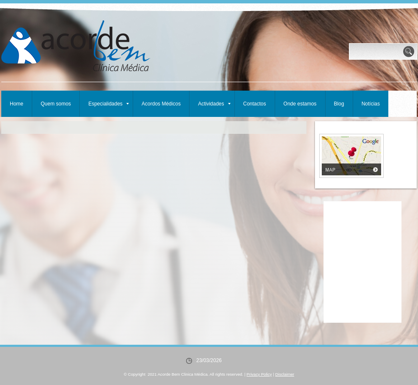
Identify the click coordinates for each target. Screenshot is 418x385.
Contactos (254, 104)
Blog (339, 104)
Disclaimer (284, 374)
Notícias (371, 104)
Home (16, 104)
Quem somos (56, 104)
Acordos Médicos (161, 104)
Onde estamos (300, 104)
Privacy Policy (259, 374)
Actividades (214, 104)
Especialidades (108, 104)
